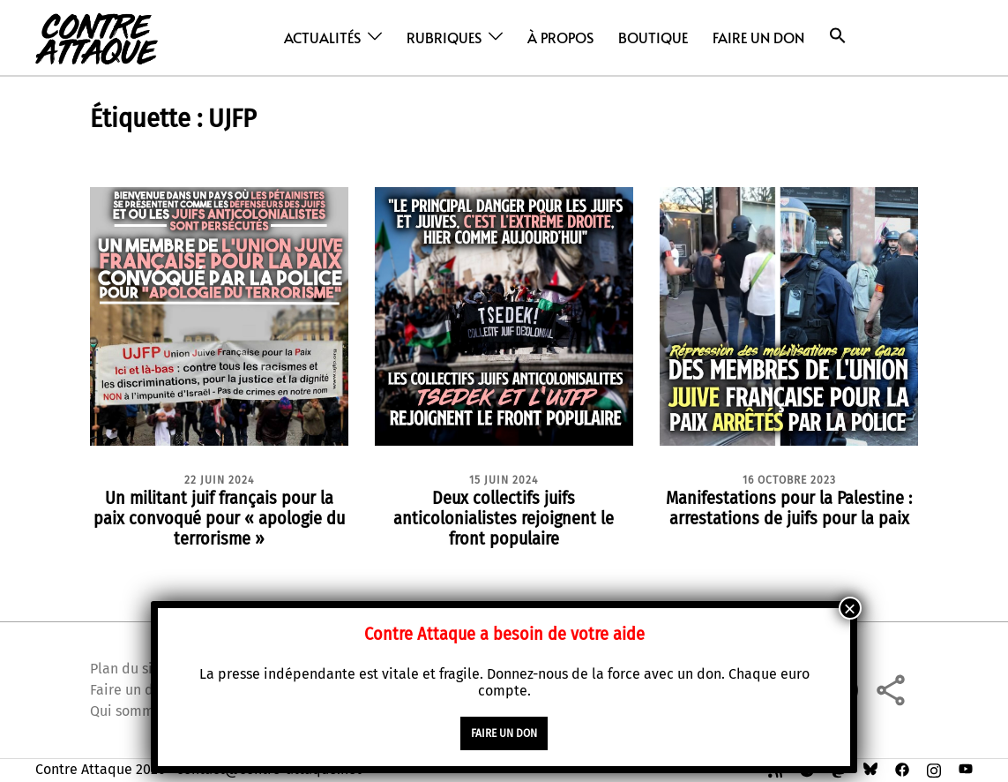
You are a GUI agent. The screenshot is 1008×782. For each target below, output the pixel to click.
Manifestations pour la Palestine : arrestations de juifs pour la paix (789, 508)
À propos (560, 37)
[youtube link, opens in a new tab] (966, 769)
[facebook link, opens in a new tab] (902, 769)
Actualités (322, 37)
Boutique (653, 37)
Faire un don (758, 37)
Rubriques (444, 37)
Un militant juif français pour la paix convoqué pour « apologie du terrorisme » (219, 518)
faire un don (504, 733)
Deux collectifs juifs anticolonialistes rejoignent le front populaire (503, 518)
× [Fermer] (850, 608)
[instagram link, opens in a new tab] (934, 769)
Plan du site (128, 668)
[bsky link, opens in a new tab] (870, 769)
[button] (838, 35)
